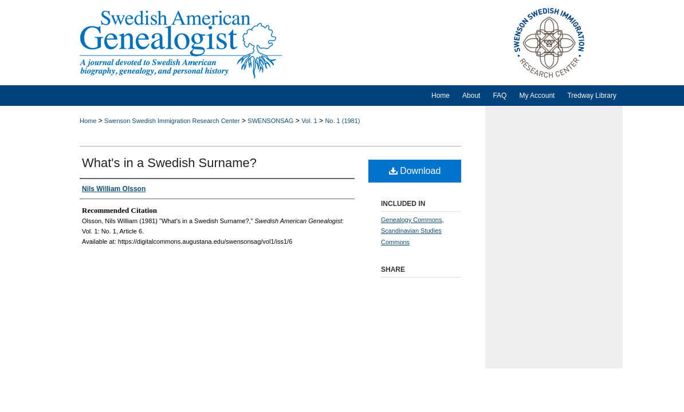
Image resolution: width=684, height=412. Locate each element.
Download (415, 171)
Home (88, 120)
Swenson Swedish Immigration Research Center (172, 120)
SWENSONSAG (270, 120)
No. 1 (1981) (342, 120)
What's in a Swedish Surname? (169, 163)
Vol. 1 (309, 120)
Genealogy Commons (411, 219)
